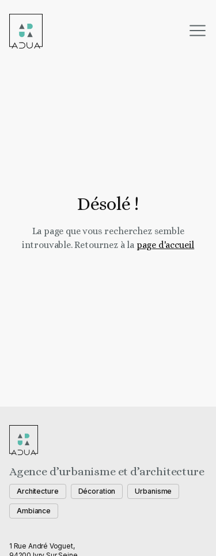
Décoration (97, 491)
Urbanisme (153, 491)
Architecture (38, 491)
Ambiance (34, 510)
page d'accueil (165, 244)
